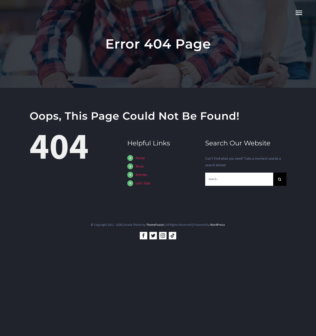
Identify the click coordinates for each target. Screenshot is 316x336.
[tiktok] (172, 235)
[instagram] (163, 235)
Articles (141, 174)
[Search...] (239, 179)
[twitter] (153, 235)
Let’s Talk (143, 183)
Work (140, 166)
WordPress (217, 225)
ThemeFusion (155, 225)
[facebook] (143, 235)
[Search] (279, 179)
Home (140, 158)
